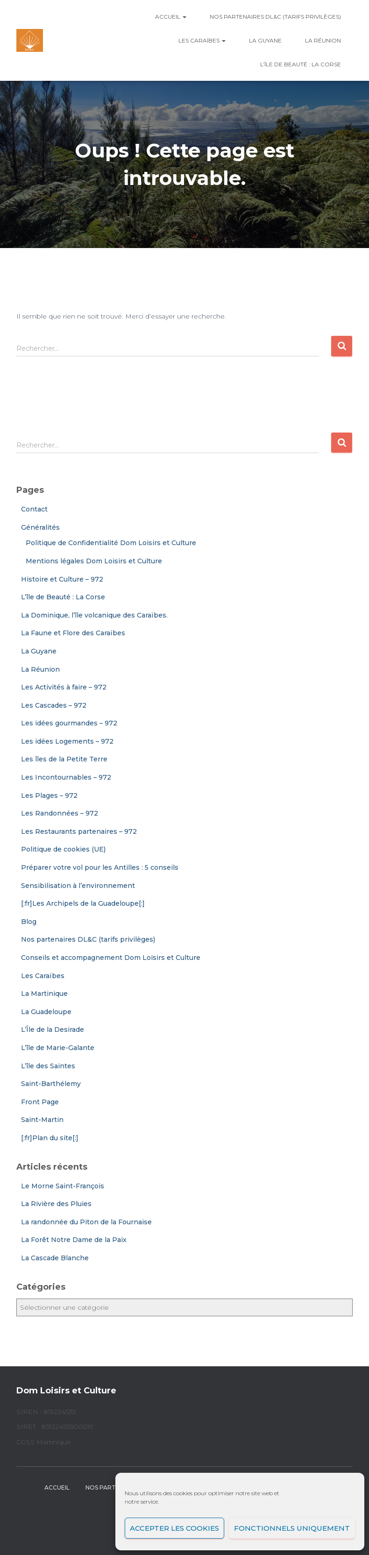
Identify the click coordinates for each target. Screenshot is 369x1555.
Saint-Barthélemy (51, 1083)
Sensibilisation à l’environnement (78, 885)
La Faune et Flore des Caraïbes (73, 633)
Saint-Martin (42, 1119)
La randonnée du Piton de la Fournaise (86, 1222)
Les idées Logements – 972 (67, 741)
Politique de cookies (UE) (63, 849)
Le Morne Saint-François (62, 1186)
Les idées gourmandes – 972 (69, 723)
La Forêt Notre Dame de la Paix (74, 1239)
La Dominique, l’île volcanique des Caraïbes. (94, 615)
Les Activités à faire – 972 (63, 687)
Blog (28, 921)
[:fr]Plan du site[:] (49, 1138)
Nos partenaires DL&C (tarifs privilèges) (275, 16)
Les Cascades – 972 (53, 705)
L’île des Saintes (48, 1066)
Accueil (170, 16)
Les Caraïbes (202, 40)
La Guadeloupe (46, 1012)
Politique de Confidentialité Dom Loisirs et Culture (111, 543)
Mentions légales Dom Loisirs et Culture (94, 561)
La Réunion (323, 40)
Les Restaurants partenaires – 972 (79, 831)
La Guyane (265, 40)
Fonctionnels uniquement (292, 1528)
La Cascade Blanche (55, 1258)
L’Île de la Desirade (52, 1029)
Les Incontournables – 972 (66, 777)
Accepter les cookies (174, 1528)
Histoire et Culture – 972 (62, 579)
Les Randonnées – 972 (59, 813)
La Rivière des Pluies (56, 1204)
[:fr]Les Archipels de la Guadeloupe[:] (83, 903)
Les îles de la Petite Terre (64, 759)
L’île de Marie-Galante (57, 1048)
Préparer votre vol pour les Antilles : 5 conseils (99, 867)
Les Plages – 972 (49, 795)
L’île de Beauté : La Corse (300, 64)
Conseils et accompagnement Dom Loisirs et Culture (110, 957)
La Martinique (44, 993)
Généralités (40, 527)
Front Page (40, 1102)
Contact (34, 509)
